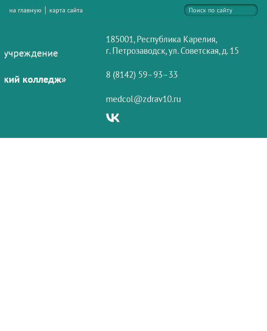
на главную (25, 10)
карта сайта (66, 10)
